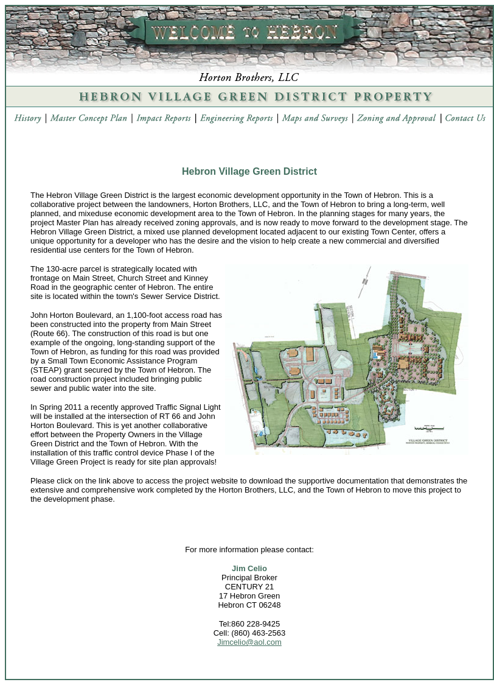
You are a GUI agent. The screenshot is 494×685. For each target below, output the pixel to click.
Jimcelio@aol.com (249, 642)
